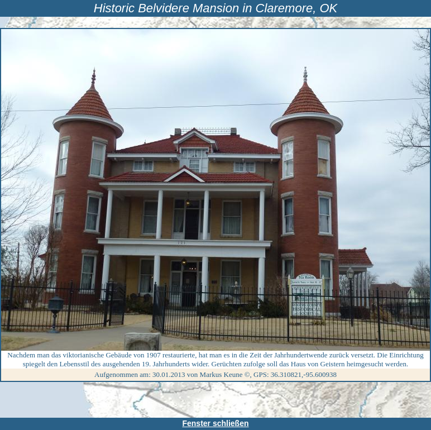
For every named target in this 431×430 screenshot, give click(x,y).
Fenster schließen (215, 423)
